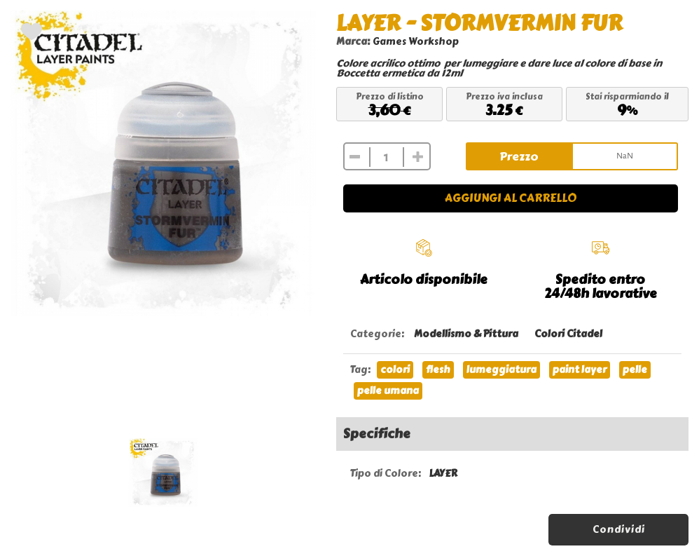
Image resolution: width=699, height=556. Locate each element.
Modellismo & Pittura (466, 334)
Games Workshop (416, 41)
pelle (635, 369)
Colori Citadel (568, 334)
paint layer (580, 369)
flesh (438, 369)
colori (395, 369)
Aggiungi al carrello (510, 198)
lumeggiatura (501, 369)
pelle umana (388, 391)
